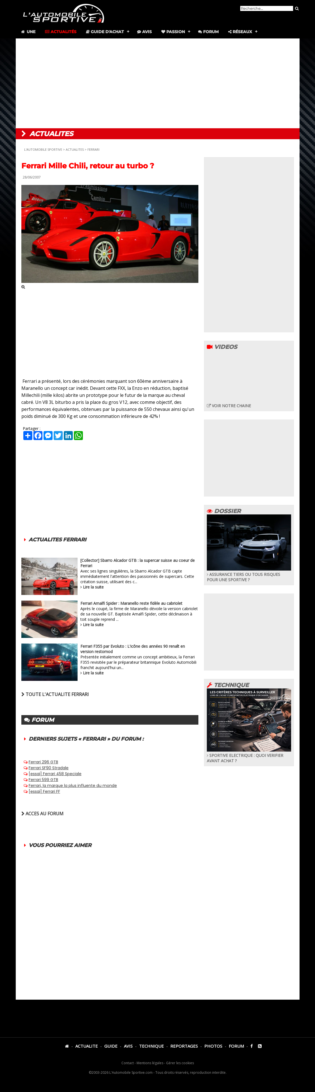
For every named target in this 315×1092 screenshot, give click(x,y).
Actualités (60, 31)
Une (28, 31)
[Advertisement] (158, 83)
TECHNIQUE (151, 1046)
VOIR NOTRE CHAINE (229, 405)
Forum (208, 31)
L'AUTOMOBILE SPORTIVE (43, 149)
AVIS (128, 1046)
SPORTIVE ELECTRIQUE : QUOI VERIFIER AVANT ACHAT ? (249, 755)
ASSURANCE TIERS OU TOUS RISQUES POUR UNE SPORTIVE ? (249, 574)
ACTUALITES (75, 149)
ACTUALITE (86, 1046)
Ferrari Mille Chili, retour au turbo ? (87, 165)
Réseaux (240, 31)
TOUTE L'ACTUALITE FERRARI (55, 694)
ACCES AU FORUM (42, 814)
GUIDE (110, 1046)
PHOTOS (213, 1046)
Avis (144, 31)
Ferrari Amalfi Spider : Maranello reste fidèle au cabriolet (131, 603)
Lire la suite (93, 587)
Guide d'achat (105, 31)
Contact (127, 1063)
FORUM (236, 1046)
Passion (173, 31)
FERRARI (93, 149)
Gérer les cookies (180, 1063)
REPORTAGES (184, 1046)
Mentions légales (150, 1063)
